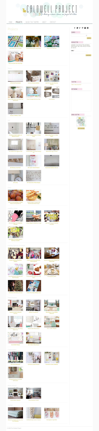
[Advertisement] (80, 68)
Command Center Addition (52, 364)
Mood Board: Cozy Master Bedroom (52, 313)
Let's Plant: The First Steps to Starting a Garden (15, 240)
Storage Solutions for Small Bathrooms (15, 380)
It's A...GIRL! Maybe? (52, 328)
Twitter (77, 28)
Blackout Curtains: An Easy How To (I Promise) (15, 420)
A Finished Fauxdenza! (15, 83)
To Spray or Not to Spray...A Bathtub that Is (15, 136)
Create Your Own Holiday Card (34, 292)
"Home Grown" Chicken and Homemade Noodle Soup (33, 203)
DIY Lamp (15, 182)
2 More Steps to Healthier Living (33, 223)
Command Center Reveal (33, 364)
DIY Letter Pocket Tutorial (33, 167)
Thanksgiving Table (51, 276)
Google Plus (80, 28)
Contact (53, 22)
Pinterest (82, 28)
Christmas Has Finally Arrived (15, 292)
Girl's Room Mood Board (33, 344)
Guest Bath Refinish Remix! (51, 167)
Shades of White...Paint (15, 115)
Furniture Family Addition (33, 83)
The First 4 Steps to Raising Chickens (51, 224)
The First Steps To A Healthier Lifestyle (15, 224)
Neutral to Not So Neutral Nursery (15, 313)
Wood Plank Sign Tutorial (51, 151)
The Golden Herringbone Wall (15, 151)
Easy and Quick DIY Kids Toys (15, 63)
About (44, 22)
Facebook (74, 28)
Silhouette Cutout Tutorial (15, 48)
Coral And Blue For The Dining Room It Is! (15, 329)
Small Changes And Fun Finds (33, 99)
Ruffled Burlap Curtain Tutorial (34, 419)
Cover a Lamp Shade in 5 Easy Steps (34, 136)
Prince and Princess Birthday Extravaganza (33, 261)
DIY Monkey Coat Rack (15, 167)
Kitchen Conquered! (33, 312)
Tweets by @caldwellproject (76, 84)
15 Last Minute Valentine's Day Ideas (33, 277)
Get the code (81, 128)
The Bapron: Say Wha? (51, 419)
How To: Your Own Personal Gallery (51, 83)
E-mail (72, 50)
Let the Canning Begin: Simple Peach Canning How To (15, 203)
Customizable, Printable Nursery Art (33, 152)
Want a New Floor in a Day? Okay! (51, 136)
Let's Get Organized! (15, 364)
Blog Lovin (87, 28)
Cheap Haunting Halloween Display (15, 261)
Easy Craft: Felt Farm (52, 48)
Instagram (85, 28)
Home (10, 22)
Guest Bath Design (15, 344)
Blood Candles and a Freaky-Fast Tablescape (51, 261)
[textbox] (81, 36)
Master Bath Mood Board (33, 328)
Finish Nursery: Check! (33, 400)
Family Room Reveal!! (15, 400)
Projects (19, 22)
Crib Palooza (52, 99)
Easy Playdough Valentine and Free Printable (16, 277)
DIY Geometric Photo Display (33, 182)
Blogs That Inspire (32, 22)
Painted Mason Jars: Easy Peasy (33, 48)
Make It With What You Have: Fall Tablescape (15, 100)
